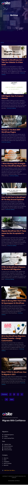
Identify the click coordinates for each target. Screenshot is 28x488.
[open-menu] (27, 2)
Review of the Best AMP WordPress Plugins (10, 130)
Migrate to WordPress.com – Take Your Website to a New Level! (12, 62)
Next (11, 399)
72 (6, 399)
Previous (4, 394)
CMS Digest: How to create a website (12, 97)
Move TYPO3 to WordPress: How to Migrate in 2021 (13, 373)
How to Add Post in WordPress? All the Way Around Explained (13, 198)
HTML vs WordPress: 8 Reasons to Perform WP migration (13, 268)
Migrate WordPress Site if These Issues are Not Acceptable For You (13, 233)
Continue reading (11, 108)
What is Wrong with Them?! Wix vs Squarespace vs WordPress (13, 301)
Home (2, 42)
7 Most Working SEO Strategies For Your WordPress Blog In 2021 (13, 164)
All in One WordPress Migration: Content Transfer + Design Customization (13, 338)
